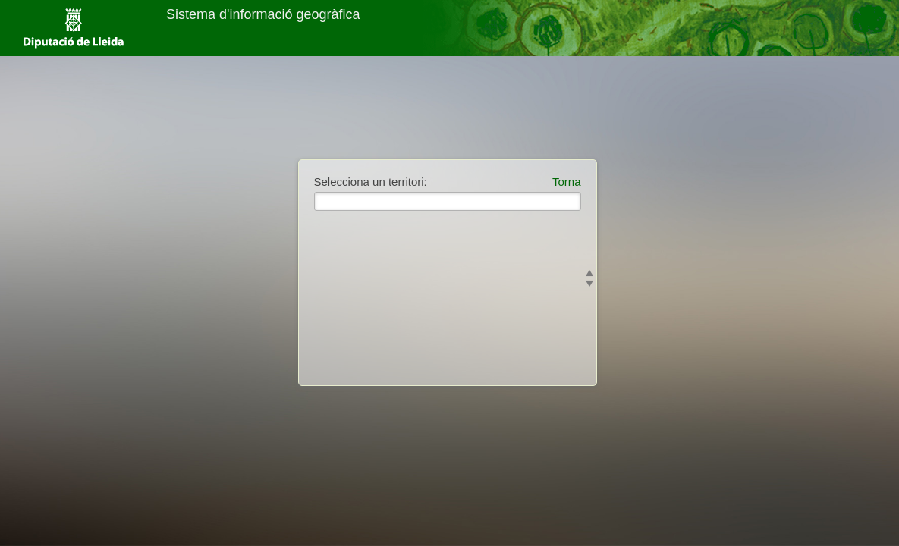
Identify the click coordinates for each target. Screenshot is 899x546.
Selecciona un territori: (370, 181)
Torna (566, 181)
